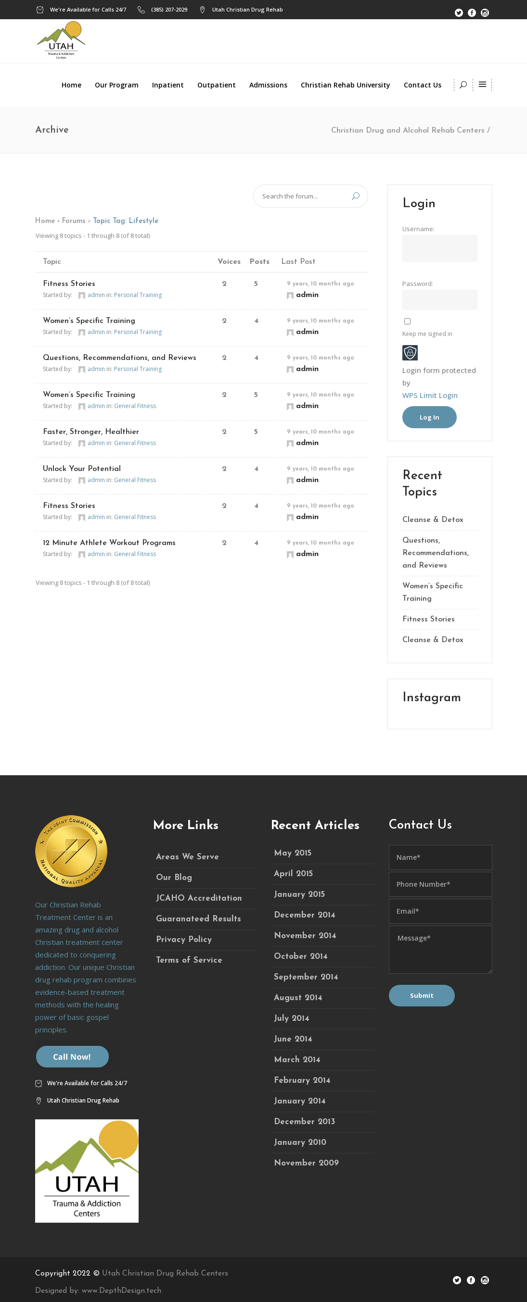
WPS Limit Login (430, 395)
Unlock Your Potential (82, 469)
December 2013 (304, 1122)
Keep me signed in (427, 334)
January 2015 (299, 895)
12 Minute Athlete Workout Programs (109, 543)
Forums (74, 221)
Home (45, 221)
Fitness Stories (69, 284)
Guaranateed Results (198, 919)
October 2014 (301, 957)
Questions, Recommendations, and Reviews (119, 358)
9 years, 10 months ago (320, 284)
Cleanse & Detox (432, 520)
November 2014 (305, 936)
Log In (429, 417)
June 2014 (293, 1039)
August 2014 (298, 998)
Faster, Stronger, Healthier (91, 432)
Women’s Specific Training (89, 321)
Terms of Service (189, 960)
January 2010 (300, 1143)
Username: (418, 228)
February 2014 (302, 1081)
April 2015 (293, 874)
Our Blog (174, 878)
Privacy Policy (184, 940)
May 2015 (292, 853)
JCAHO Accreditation (199, 898)
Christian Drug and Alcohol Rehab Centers (408, 131)
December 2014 (304, 915)
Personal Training (138, 295)
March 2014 (297, 1060)
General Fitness (135, 406)
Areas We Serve (187, 857)
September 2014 (306, 977)
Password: (417, 283)
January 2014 (300, 1101)
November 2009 (306, 1163)
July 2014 (291, 1019)
